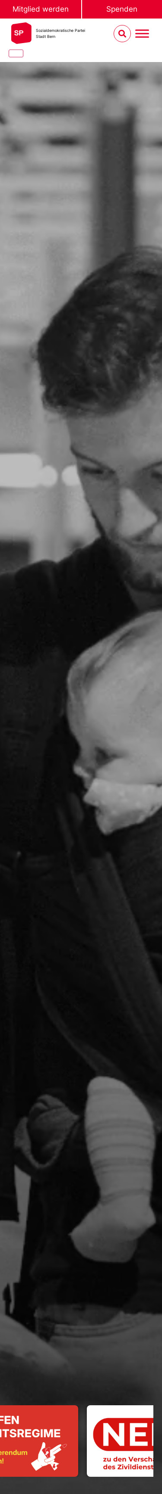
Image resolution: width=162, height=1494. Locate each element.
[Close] (16, 53)
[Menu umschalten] (142, 34)
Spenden (121, 9)
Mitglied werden (41, 9)
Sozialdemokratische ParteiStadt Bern (60, 33)
